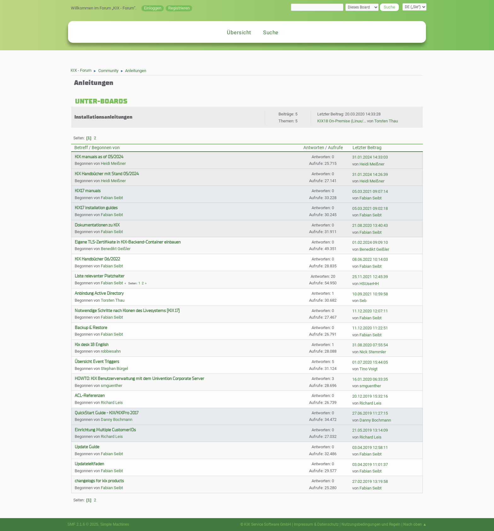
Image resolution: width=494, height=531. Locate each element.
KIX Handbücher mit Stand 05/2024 (107, 173)
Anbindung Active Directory (99, 293)
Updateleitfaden (89, 464)
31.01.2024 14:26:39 (370, 174)
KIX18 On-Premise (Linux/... (341, 121)
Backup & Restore (91, 327)
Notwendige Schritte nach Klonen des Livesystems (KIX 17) (127, 310)
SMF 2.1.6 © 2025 (82, 524)
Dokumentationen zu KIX (97, 225)
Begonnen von (106, 147)
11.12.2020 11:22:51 (370, 328)
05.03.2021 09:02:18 (370, 208)
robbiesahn (111, 351)
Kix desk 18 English (91, 344)
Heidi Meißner (113, 163)
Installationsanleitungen (103, 117)
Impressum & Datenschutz (316, 524)
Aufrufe (335, 147)
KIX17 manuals (88, 190)
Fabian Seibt (112, 197)
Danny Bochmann (116, 419)
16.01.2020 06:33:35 (370, 379)
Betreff (81, 147)
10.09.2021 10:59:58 (370, 294)
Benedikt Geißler (115, 248)
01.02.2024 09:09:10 (370, 242)
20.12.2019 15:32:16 (370, 396)
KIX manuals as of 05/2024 (99, 156)
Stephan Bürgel (114, 368)
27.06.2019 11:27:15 (370, 413)
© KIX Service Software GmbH (265, 524)
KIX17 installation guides (96, 207)
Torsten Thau (386, 121)
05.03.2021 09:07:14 (370, 191)
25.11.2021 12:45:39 (370, 276)
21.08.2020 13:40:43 (370, 225)
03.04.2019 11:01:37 (370, 464)
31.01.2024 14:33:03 (370, 157)
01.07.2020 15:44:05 (370, 362)
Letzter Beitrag (367, 147)
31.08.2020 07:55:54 (370, 345)
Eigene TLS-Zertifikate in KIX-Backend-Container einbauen (128, 242)
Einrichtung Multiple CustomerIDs (105, 430)
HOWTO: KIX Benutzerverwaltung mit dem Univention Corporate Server (139, 378)
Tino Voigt (368, 368)
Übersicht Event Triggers (97, 361)
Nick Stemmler (372, 351)
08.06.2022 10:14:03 (370, 259)
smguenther (111, 385)
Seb (362, 300)
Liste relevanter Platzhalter (99, 276)
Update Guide (87, 447)
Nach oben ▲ (415, 524)
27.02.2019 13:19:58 (370, 481)
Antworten (313, 147)
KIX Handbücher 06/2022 (97, 259)
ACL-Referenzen (90, 395)
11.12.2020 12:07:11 (370, 311)
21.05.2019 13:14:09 (370, 430)
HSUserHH (369, 283)
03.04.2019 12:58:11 (370, 447)
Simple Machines (114, 524)
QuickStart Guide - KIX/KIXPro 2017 (106, 413)
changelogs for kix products (99, 480)
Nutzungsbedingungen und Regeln (371, 524)
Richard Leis (112, 402)
